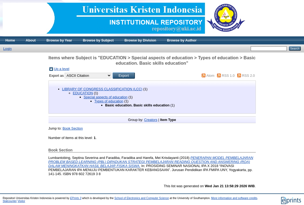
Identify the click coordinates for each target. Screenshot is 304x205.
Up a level (61, 69)
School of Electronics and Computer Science (141, 198)
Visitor (21, 201)
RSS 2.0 (248, 76)
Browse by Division (140, 40)
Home (10, 40)
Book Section (72, 128)
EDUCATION (83, 93)
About (31, 40)
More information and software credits (234, 198)
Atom (210, 76)
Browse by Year (59, 40)
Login (7, 49)
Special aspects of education (106, 97)
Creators (150, 120)
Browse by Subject (98, 40)
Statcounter (10, 201)
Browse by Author (182, 40)
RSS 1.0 (228, 76)
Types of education (109, 101)
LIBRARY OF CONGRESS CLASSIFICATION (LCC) (102, 89)
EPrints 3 (75, 198)
